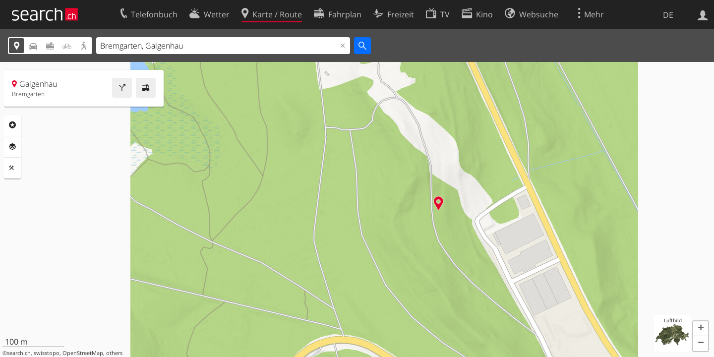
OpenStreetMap (82, 353)
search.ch (19, 353)
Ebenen (12, 146)
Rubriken (12, 125)
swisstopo (47, 353)
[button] (700, 328)
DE (668, 14)
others (114, 353)
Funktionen (12, 168)
